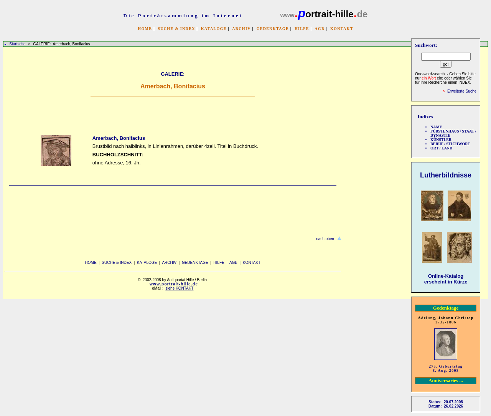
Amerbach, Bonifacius (118, 138)
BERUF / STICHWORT (450, 144)
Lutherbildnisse (445, 175)
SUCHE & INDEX (176, 29)
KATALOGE (214, 29)
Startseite (17, 44)
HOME (145, 29)
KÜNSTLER (440, 140)
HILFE (302, 29)
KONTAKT (341, 29)
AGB (320, 29)
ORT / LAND (441, 148)
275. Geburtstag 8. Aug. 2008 (446, 368)
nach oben (325, 239)
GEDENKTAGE (273, 29)
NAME (436, 127)
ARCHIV (241, 29)
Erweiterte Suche (461, 91)
